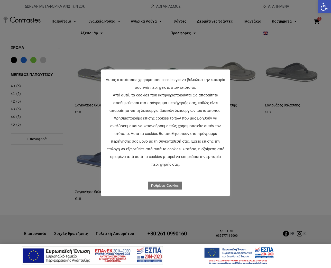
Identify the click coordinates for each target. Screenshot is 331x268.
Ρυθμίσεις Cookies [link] (165, 185)
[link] (324, 6)
